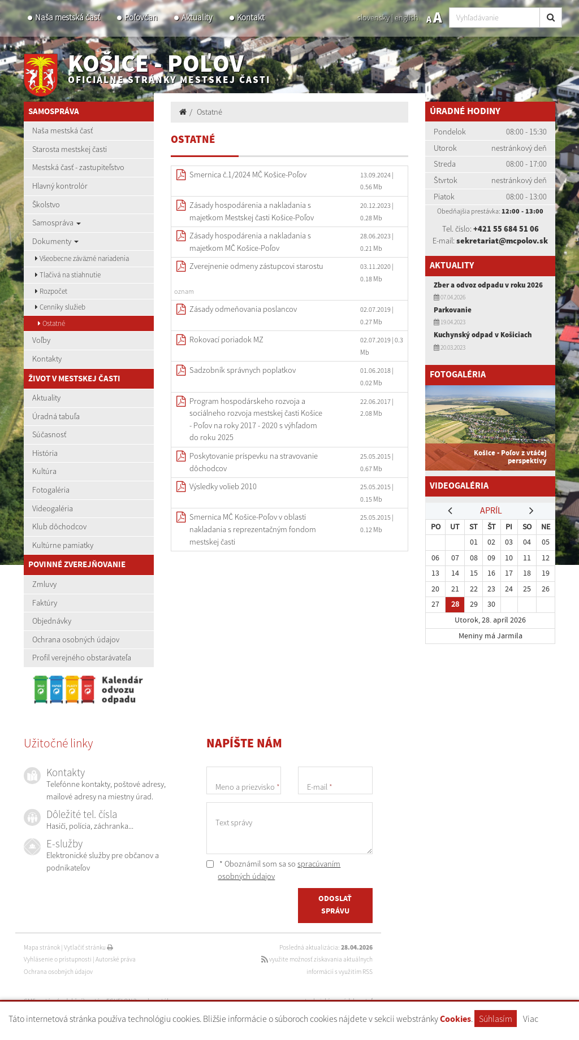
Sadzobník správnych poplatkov (242, 370)
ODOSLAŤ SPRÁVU (335, 906)
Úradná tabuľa (56, 416)
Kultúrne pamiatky (62, 545)
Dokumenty (55, 241)
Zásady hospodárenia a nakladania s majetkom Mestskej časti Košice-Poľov (251, 211)
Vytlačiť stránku (88, 947)
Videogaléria (52, 508)
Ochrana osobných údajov (75, 639)
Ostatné (51, 323)
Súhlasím (495, 1018)
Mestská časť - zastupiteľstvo (78, 167)
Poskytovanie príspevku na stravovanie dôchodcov (253, 462)
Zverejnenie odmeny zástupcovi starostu (256, 266)
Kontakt (251, 17)
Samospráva (56, 222)
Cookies (455, 1019)
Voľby (41, 340)
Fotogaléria (51, 490)
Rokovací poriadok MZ (226, 339)
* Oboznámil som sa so (273, 870)
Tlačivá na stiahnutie (68, 275)
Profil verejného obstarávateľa (81, 657)
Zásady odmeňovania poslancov (243, 309)
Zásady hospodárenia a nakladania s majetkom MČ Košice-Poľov (250, 241)
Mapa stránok (42, 947)
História (45, 453)
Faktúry (44, 603)
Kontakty (47, 359)
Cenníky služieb (60, 307)
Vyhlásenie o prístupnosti (58, 959)
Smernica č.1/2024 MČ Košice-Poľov (247, 174)
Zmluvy (44, 584)
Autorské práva (116, 959)
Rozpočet (51, 291)
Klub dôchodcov (59, 526)
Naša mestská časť (67, 17)
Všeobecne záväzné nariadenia (82, 258)
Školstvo (46, 204)
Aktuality (197, 17)
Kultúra (44, 471)
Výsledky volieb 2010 (223, 486)
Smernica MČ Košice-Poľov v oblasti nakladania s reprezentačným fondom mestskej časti (252, 529)
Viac (530, 1018)
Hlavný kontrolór (60, 186)
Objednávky (51, 621)
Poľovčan (140, 17)
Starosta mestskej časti (69, 149)
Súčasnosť (49, 434)
